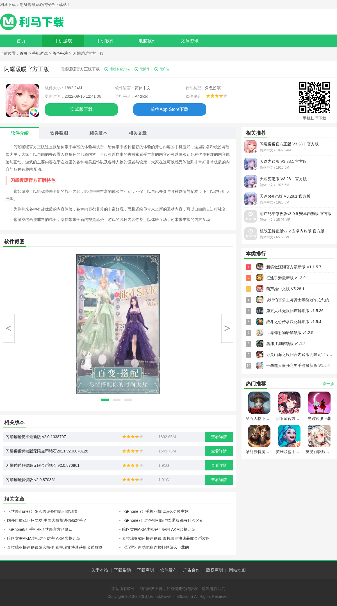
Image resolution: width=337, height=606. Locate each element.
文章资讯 (190, 40)
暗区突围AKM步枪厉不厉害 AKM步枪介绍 (43, 538)
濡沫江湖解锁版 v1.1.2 (286, 343)
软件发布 (168, 570)
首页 (21, 40)
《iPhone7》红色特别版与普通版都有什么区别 (162, 520)
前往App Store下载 (169, 109)
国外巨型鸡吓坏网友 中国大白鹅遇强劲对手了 (47, 520)
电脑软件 (147, 40)
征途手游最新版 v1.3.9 (286, 278)
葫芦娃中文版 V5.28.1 (285, 289)
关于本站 (99, 570)
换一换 (328, 383)
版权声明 (214, 570)
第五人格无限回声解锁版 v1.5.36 (295, 310)
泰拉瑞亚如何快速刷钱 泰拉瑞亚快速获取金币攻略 (166, 538)
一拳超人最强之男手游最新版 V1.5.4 (298, 365)
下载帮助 (122, 570)
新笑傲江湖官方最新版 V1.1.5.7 (293, 267)
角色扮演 (60, 53)
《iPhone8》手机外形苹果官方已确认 (39, 529)
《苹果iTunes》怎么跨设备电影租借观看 (42, 511)
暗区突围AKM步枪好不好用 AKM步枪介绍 (158, 529)
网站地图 (237, 570)
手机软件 (105, 40)
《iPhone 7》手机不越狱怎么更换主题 (155, 511)
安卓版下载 (81, 109)
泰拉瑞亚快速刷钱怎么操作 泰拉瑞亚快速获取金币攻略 (55, 547)
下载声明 (145, 570)
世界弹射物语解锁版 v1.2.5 (289, 332)
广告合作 (191, 570)
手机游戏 (63, 40)
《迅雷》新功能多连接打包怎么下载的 (155, 547)
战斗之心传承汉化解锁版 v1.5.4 (293, 321)
